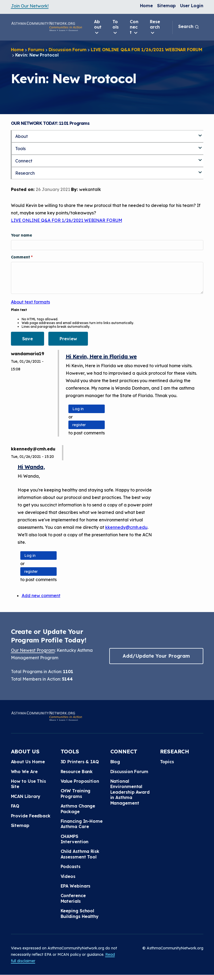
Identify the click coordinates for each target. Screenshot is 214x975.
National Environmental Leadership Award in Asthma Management (130, 792)
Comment (21, 257)
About (98, 27)
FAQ (15, 806)
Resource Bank (77, 771)
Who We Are (24, 771)
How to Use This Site (28, 783)
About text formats (30, 302)
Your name (21, 235)
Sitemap (166, 5)
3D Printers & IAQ (80, 761)
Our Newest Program (33, 650)
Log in (78, 408)
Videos (68, 876)
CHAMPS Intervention (75, 839)
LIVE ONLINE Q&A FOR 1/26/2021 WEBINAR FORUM (146, 49)
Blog (115, 761)
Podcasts (70, 866)
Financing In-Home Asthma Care (82, 823)
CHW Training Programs (76, 793)
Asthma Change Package (78, 808)
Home (146, 5)
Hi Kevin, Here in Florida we (101, 356)
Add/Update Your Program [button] (156, 656)
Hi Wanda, (31, 466)
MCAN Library (26, 796)
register (79, 424)
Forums (36, 49)
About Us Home (28, 761)
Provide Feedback (30, 815)
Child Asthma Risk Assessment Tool (80, 854)
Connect (134, 27)
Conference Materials (73, 898)
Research (155, 27)
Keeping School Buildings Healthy (80, 913)
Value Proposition (80, 781)
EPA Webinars (76, 886)
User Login (191, 5)
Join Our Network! (30, 6)
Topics (167, 761)
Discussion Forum (68, 49)
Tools (115, 27)
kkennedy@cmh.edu (126, 527)
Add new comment (41, 595)
